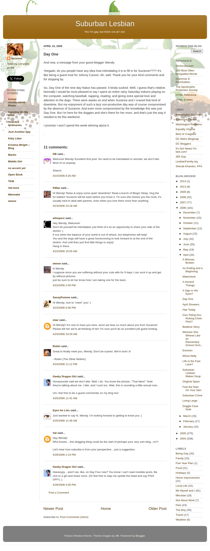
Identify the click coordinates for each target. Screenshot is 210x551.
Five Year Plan (184, 463)
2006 (183, 207)
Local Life (181, 485)
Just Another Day (19, 131)
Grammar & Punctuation (183, 80)
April (186, 254)
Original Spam (191, 381)
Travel (179, 514)
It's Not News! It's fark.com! (186, 150)
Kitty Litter (15, 138)
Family (180, 458)
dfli (117, 535)
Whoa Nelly (189, 355)
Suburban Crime (192, 395)
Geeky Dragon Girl (65, 376)
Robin (56, 346)
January (188, 426)
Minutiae (181, 495)
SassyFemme (61, 297)
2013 (183, 186)
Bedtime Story (191, 326)
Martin (12, 154)
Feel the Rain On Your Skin (192, 388)
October (188, 222)
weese (57, 263)
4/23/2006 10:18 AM (65, 205)
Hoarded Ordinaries (15, 123)
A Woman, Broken (189, 261)
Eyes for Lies (61, 410)
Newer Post (53, 508)
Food (179, 468)
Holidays (181, 472)
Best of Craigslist (186, 134)
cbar (56, 319)
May (186, 249)
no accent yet (16, 168)
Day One (188, 299)
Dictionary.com (184, 65)
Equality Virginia (185, 129)
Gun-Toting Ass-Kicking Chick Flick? (192, 318)
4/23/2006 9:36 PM (64, 307)
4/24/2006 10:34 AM (65, 334)
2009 (183, 191)
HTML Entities (184, 99)
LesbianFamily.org (187, 161)
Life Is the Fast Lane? (192, 363)
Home (106, 508)
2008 (183, 197)
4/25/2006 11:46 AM (65, 420)
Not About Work (185, 500)
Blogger (140, 535)
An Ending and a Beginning (193, 270)
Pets (178, 505)
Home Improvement (188, 477)
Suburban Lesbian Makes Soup (192, 373)
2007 (183, 202)
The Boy (181, 509)
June (186, 244)
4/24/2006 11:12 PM (65, 364)
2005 (183, 433)
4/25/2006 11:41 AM (65, 398)
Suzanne (16, 58)
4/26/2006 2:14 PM (64, 454)
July (186, 238)
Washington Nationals (189, 114)
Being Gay (182, 453)
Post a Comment (59, 492)
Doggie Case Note (190, 408)
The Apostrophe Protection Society (187, 88)
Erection (188, 350)
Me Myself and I (185, 490)
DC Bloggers (183, 143)
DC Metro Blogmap (187, 138)
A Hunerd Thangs (189, 283)
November (189, 217)
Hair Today (189, 309)
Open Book (15, 174)
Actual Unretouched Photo (16, 102)
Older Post (158, 508)
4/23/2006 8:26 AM (64, 175)
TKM (11, 181)
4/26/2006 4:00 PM (64, 484)
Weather (181, 519)
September (190, 228)
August (187, 233)
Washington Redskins (189, 124)
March (187, 415)
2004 (183, 438)
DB (55, 153)
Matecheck (189, 276)
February (189, 421)
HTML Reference (186, 94)
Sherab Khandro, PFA (189, 166)
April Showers (191, 304)
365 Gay (181, 156)
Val (55, 432)
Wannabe (14, 194)
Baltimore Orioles (186, 119)
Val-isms (13, 187)
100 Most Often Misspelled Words (186, 72)
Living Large (190, 400)
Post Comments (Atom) (74, 517)
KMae (56, 187)
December (189, 212)
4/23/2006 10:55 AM (65, 251)
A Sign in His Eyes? (190, 292)
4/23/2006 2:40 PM (64, 285)
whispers (59, 218)
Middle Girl (15, 161)
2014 (183, 181)
